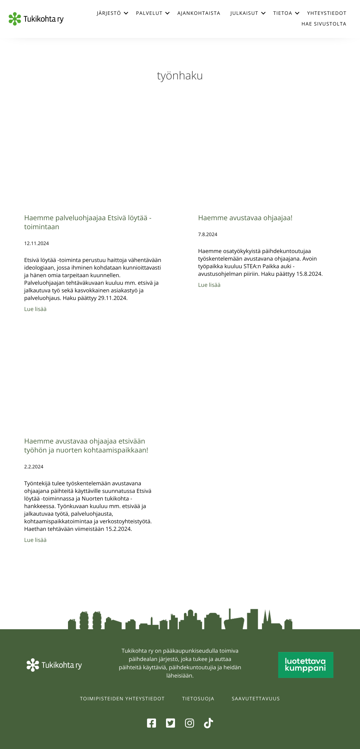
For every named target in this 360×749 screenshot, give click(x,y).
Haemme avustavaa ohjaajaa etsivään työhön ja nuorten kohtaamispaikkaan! (86, 445)
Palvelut (149, 13)
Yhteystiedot (327, 13)
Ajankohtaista (199, 13)
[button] (126, 13)
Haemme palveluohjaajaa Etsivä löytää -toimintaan (88, 222)
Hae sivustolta (324, 24)
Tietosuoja (198, 699)
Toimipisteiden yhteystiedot (122, 699)
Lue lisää (35, 309)
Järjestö (109, 13)
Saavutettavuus (256, 699)
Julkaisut (245, 13)
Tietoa (282, 13)
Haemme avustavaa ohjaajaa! (245, 217)
